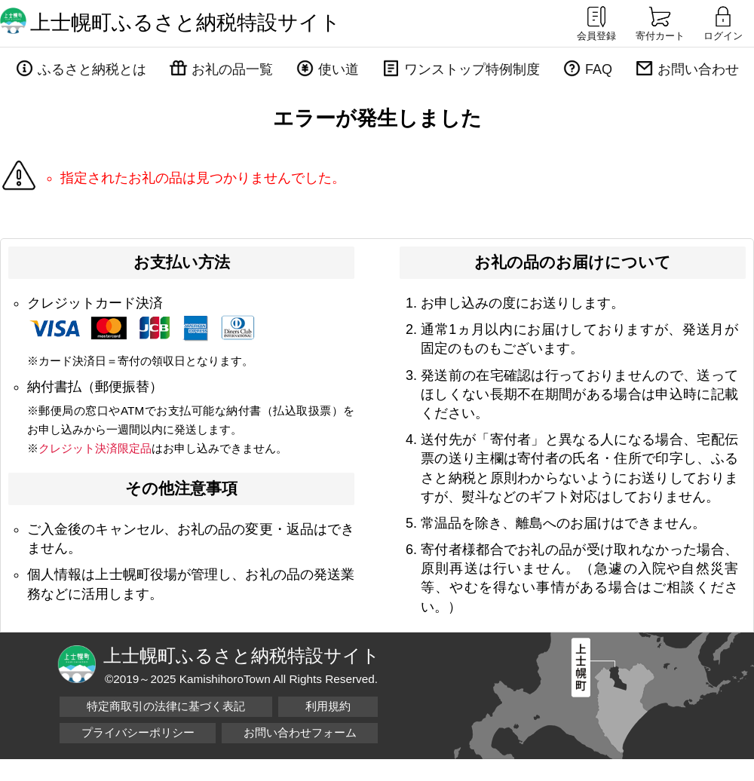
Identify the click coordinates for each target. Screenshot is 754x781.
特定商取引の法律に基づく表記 (166, 706)
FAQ (598, 69)
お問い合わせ (698, 69)
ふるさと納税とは (92, 69)
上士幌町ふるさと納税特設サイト (185, 22)
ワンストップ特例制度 (472, 69)
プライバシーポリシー (138, 732)
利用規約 (328, 706)
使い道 (338, 69)
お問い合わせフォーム (300, 732)
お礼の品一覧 (232, 69)
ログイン (723, 22)
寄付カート (660, 22)
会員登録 (596, 22)
